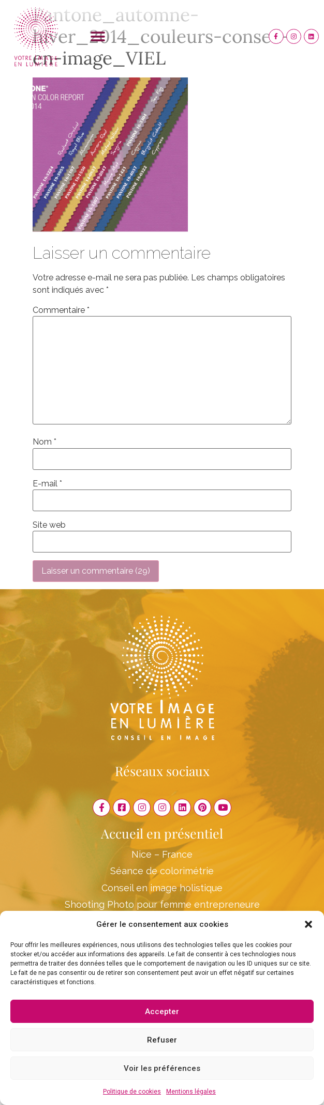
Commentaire (61, 310)
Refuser (162, 1040)
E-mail (47, 484)
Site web (49, 525)
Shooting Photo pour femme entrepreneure (162, 904)
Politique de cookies (132, 1091)
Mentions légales (191, 1091)
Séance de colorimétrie (162, 870)
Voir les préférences (162, 1068)
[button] (308, 924)
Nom (44, 442)
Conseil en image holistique (162, 887)
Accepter (162, 1011)
